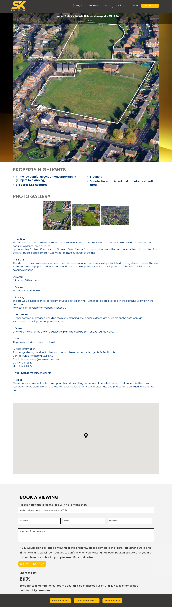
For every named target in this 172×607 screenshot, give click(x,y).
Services (120, 5)
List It (108, 5)
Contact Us (150, 5)
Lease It (93, 5)
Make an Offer (112, 600)
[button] (86, 436)
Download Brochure (86, 600)
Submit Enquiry (32, 564)
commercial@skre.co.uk (35, 591)
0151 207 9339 (113, 586)
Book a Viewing (60, 600)
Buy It (79, 5)
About (135, 5)
